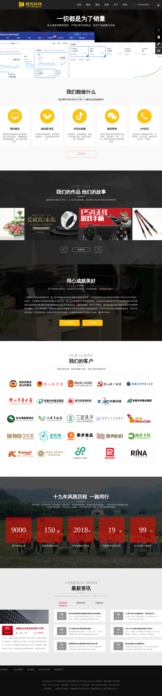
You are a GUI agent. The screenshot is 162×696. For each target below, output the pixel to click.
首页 (79, 4)
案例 (97, 4)
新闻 (106, 4)
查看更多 (81, 250)
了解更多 (92, 323)
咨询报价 (40, 633)
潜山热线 (31, 670)
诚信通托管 (58, 670)
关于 (116, 4)
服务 (88, 4)
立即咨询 (81, 153)
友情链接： (4, 670)
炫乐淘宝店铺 (44, 670)
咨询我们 (69, 323)
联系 (125, 4)
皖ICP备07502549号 (112, 681)
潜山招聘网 (18, 670)
